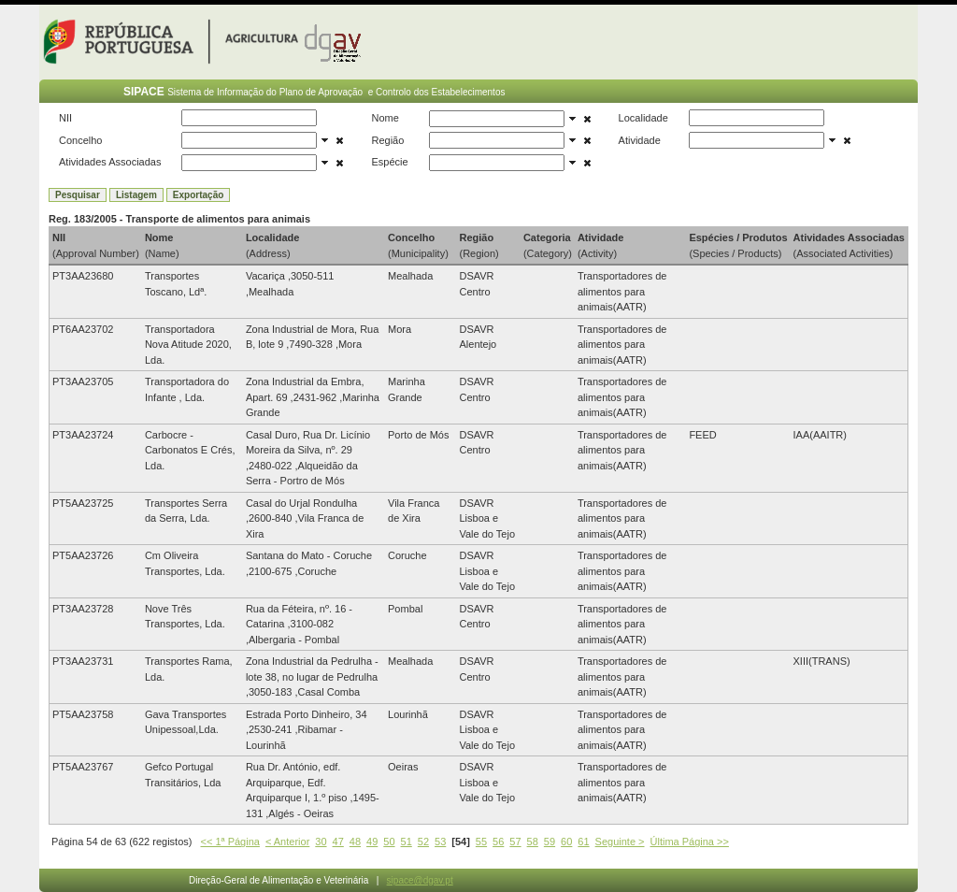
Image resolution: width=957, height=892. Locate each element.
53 (440, 841)
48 (355, 841)
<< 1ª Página (230, 841)
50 (388, 841)
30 (320, 841)
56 (498, 841)
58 (532, 841)
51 (406, 841)
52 (423, 841)
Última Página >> (689, 841)
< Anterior (287, 841)
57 (515, 841)
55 (481, 841)
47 (338, 841)
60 (566, 841)
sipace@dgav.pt (420, 880)
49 (372, 841)
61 (583, 841)
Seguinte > (620, 841)
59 (549, 841)
